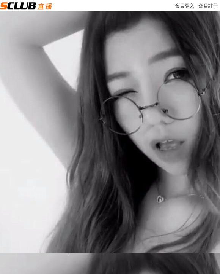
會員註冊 (208, 6)
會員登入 (185, 6)
